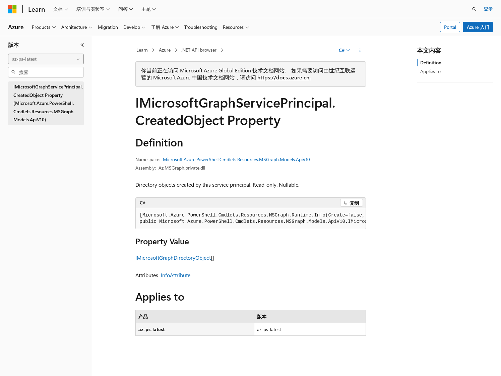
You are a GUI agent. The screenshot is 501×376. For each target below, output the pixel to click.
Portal (450, 27)
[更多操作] (360, 50)
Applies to (430, 71)
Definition (430, 62)
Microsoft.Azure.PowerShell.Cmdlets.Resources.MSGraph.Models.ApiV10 (236, 159)
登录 (488, 8)
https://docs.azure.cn (283, 77)
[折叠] (82, 45)
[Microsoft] (12, 9)
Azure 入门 (478, 27)
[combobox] (46, 59)
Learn (142, 50)
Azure (165, 50)
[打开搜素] (474, 9)
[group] (250, 218)
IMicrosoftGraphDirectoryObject (173, 257)
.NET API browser (198, 50)
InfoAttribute (175, 274)
